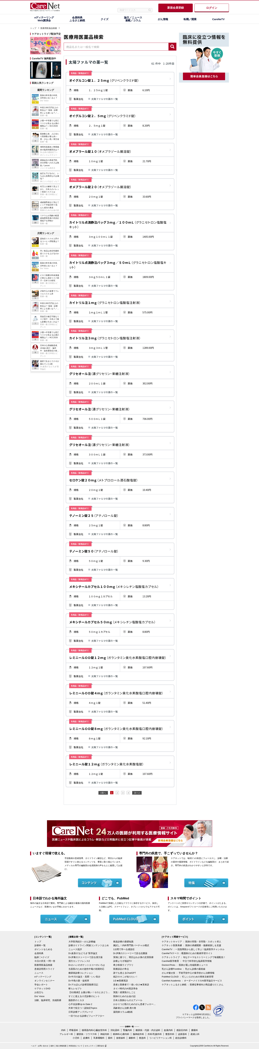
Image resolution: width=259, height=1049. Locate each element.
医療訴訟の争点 (121, 969)
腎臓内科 (127, 1030)
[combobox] (116, 46)
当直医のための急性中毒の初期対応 (86, 969)
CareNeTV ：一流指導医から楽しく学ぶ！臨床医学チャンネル (193, 949)
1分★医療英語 (120, 980)
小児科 (76, 1038)
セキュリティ (90, 1046)
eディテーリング (42, 976)
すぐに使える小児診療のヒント (84, 996)
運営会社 (100, 1046)
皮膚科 (86, 1038)
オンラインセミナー (44, 980)
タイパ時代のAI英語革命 (125, 988)
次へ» (137, 793)
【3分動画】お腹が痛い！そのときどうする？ (90, 992)
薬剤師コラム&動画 (123, 1012)
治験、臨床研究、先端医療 (47, 1000)
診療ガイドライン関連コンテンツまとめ (88, 945)
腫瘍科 (194, 1030)
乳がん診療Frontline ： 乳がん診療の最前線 (183, 969)
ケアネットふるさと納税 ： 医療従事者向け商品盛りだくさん (192, 984)
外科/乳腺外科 (155, 1034)
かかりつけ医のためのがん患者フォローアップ (134, 1004)
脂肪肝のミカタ (76, 1000)
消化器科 (114, 1030)
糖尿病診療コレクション (80, 973)
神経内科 (104, 1034)
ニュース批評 (75, 949)
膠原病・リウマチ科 (87, 1034)
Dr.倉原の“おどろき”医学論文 (82, 953)
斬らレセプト (75, 988)
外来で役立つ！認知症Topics (82, 1008)
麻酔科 (132, 1038)
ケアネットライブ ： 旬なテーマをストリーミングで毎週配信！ (194, 957)
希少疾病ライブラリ (123, 965)
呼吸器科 (73, 1030)
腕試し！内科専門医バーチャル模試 (131, 945)
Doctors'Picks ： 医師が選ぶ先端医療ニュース (185, 965)
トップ (33, 28)
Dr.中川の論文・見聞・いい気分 (84, 976)
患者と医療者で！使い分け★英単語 (131, 984)
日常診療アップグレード (80, 1012)
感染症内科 (182, 1030)
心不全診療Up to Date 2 (80, 1004)
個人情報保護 (61, 1046)
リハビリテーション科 (160, 1038)
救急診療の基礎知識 (123, 941)
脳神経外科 (138, 1034)
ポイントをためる (43, 949)
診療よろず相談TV (122, 961)
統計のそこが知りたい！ (125, 976)
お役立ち (38, 992)
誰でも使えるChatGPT (124, 973)
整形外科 (169, 1034)
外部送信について (75, 1046)
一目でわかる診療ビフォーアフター (86, 1016)
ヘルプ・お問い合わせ (39, 1046)
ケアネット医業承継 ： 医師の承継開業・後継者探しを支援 (191, 945)
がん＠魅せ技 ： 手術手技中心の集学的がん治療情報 (188, 973)
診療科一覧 (40, 945)
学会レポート (41, 984)
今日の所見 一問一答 (44, 961)
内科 (63, 1030)
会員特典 (38, 953)
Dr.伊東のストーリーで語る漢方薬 (85, 957)
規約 (52, 1046)
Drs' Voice (39, 996)
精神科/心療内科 (121, 1034)
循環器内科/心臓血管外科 (94, 1030)
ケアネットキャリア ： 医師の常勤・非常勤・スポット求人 (191, 941)
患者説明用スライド (44, 969)
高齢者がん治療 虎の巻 (124, 1008)
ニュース (38, 973)
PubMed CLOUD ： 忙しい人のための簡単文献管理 (187, 976)
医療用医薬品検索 (48, 28)
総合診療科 (181, 1038)
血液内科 (168, 1030)
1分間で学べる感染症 (124, 949)
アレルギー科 (66, 1034)
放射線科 (120, 1038)
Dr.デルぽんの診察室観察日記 (83, 984)
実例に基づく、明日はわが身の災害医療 (133, 957)
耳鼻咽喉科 (98, 1038)
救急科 (142, 1038)
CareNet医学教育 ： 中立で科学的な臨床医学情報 (187, 961)
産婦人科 (195, 1034)
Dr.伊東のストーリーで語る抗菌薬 (130, 953)
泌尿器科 (182, 1034)
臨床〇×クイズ (41, 957)
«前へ (103, 793)
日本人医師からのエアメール (127, 1000)
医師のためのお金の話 (124, 996)
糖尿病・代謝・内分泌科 (148, 1030)
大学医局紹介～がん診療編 (81, 941)
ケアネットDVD (42, 988)
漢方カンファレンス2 (79, 961)
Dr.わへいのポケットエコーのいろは (86, 965)
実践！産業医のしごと (124, 992)
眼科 (110, 1038)
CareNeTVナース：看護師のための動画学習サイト (187, 953)
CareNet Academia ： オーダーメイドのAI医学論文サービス (192, 980)
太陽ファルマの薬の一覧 (104, 99)
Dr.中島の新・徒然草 (78, 980)
